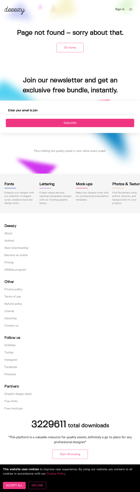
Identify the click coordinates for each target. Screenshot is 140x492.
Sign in (120, 9)
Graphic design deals (18, 394)
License (9, 311)
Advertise (10, 318)
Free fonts (11, 401)
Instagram (11, 360)
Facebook (10, 367)
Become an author (16, 255)
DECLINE (37, 485)
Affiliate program (15, 269)
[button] (130, 9)
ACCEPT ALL (14, 485)
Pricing (8, 262)
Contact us (11, 325)
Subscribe (70, 123)
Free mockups (13, 408)
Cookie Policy (56, 473)
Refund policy (13, 304)
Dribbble (9, 345)
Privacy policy (13, 289)
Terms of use (12, 296)
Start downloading (16, 248)
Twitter (9, 352)
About (8, 233)
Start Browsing (70, 454)
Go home (70, 47)
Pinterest (10, 374)
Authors (9, 240)
